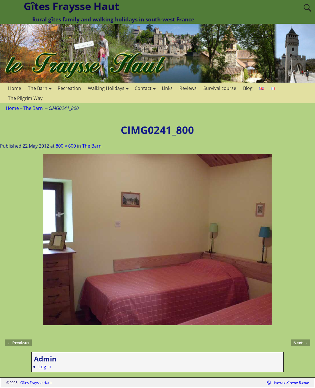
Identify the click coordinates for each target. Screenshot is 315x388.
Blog (248, 88)
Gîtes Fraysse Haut (36, 382)
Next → (300, 342)
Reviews (188, 88)
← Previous (18, 342)
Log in (45, 366)
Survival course (219, 88)
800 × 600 (66, 146)
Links (167, 88)
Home (14, 88)
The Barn (41, 88)
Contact (146, 88)
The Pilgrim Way (25, 98)
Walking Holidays (109, 88)
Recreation (69, 88)
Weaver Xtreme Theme (291, 382)
